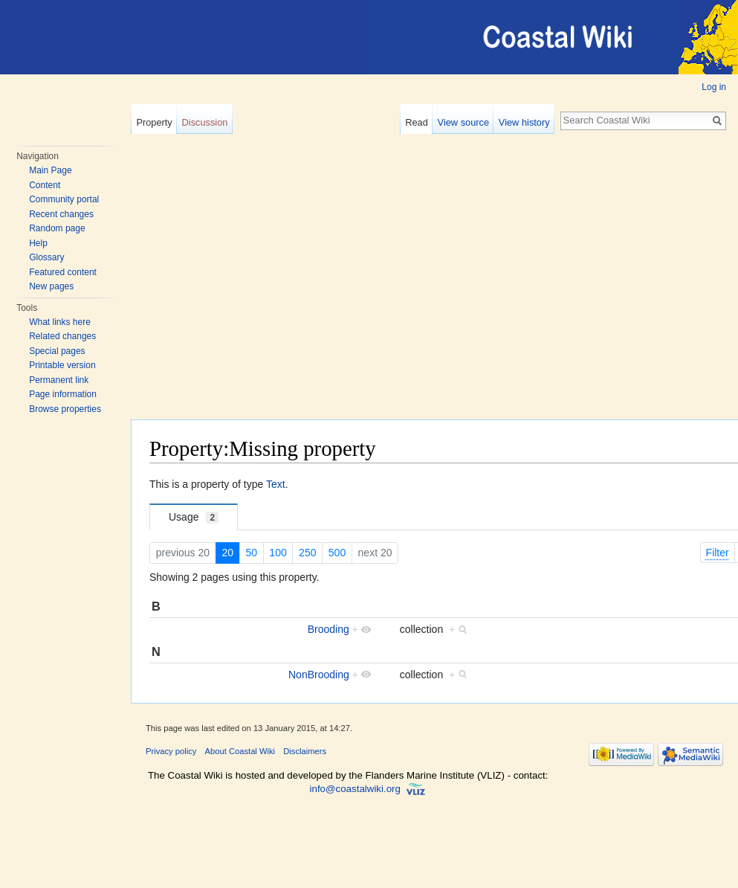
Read (416, 122)
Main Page (50, 170)
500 (337, 553)
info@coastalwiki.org (355, 788)
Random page (57, 228)
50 (251, 553)
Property (154, 122)
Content (44, 185)
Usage (194, 517)
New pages (51, 286)
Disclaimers (304, 751)
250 (307, 553)
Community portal (64, 199)
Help (38, 243)
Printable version (62, 365)
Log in (714, 87)
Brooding (328, 629)
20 (227, 553)
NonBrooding (318, 675)
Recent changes (61, 214)
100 (277, 553)
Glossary (46, 257)
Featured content (63, 272)
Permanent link (58, 380)
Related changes (62, 336)
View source (463, 122)
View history (524, 122)
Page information (63, 394)
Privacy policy (171, 751)
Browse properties (65, 409)
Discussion (205, 122)
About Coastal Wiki (240, 751)
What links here (60, 322)
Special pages (57, 351)
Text (275, 484)
